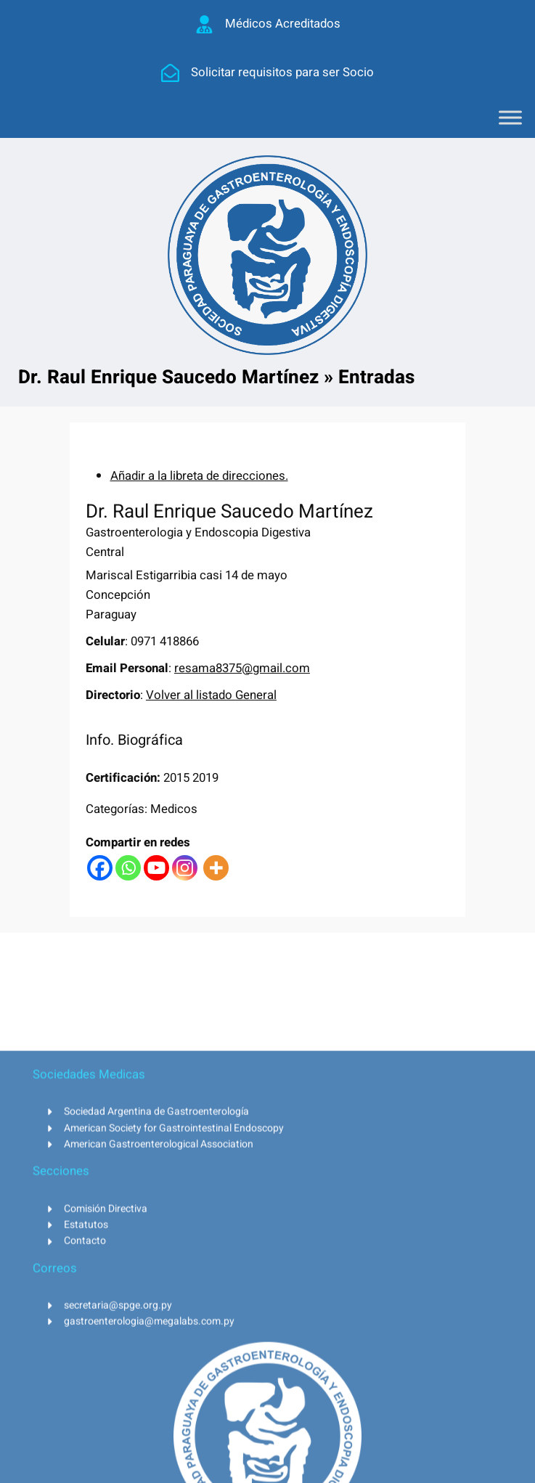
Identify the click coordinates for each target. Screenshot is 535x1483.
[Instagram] (184, 868)
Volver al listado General (211, 695)
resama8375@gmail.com (242, 668)
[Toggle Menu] (510, 117)
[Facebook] (100, 868)
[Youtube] (156, 868)
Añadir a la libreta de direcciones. (199, 476)
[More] (216, 868)
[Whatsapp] (128, 868)
